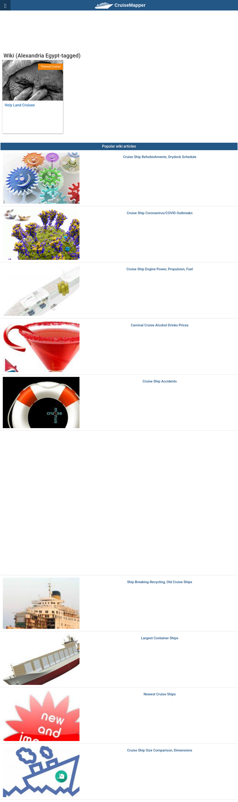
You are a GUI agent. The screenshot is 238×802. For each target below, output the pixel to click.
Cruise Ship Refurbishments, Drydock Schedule (159, 157)
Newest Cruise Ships (160, 694)
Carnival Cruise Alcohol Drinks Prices (159, 325)
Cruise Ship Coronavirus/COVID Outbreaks (159, 213)
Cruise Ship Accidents (159, 381)
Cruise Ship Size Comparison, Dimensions (159, 750)
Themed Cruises (50, 66)
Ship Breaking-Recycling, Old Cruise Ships (159, 582)
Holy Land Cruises (20, 105)
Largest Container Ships (159, 638)
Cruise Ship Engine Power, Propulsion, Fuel (159, 269)
